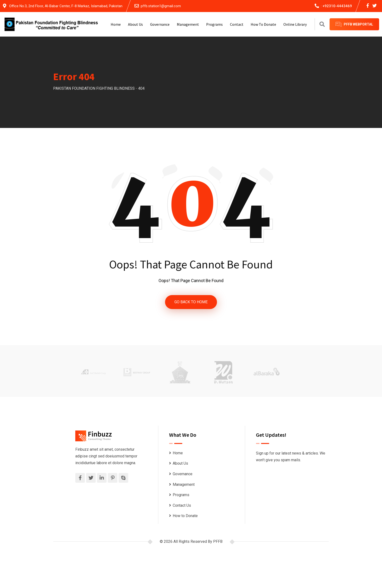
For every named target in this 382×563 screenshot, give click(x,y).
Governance (160, 24)
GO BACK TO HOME (191, 302)
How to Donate (263, 24)
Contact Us (182, 505)
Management (188, 24)
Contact (236, 24)
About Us (135, 24)
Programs (214, 24)
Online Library (295, 24)
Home (116, 24)
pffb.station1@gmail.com (161, 6)
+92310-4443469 (337, 6)
